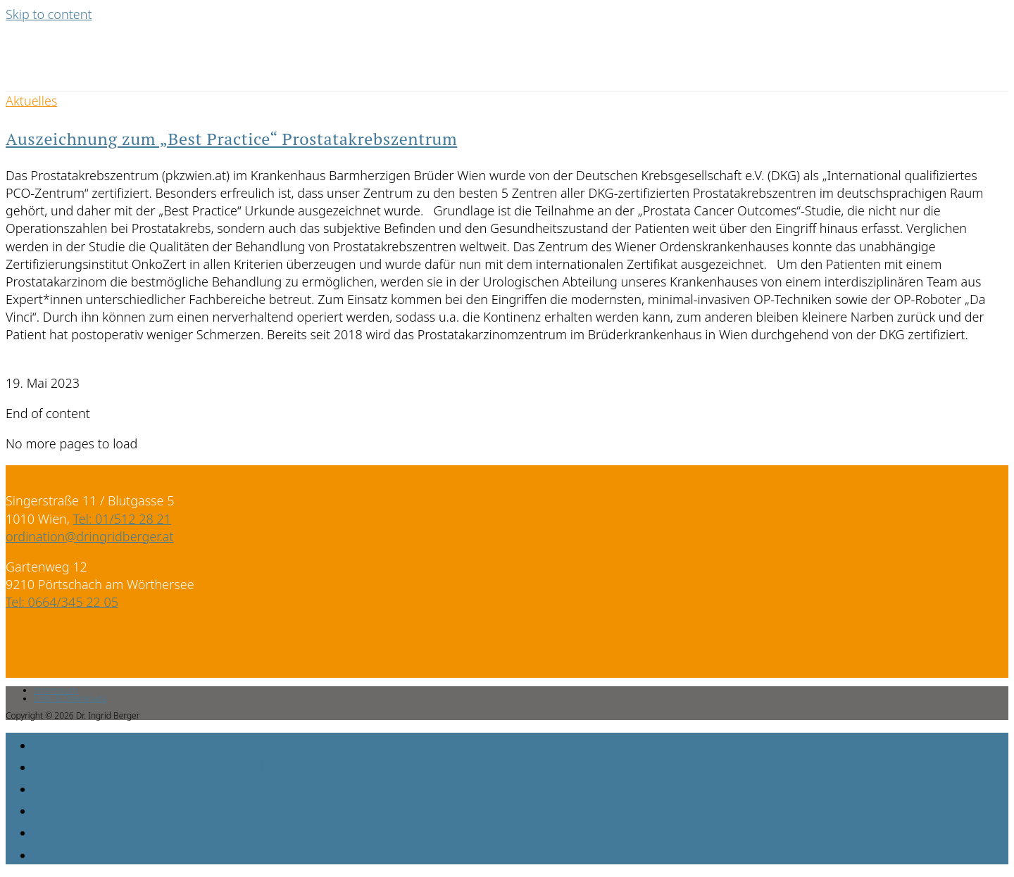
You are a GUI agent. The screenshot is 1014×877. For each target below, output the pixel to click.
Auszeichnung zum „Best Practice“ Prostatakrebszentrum (231, 138)
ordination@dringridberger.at (90, 536)
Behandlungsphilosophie (157, 765)
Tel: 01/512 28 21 (122, 518)
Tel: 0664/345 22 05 (62, 601)
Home (60, 743)
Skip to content (49, 14)
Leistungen (88, 787)
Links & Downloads (70, 699)
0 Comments (42, 365)
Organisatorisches (125, 831)
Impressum (55, 690)
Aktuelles (31, 100)
